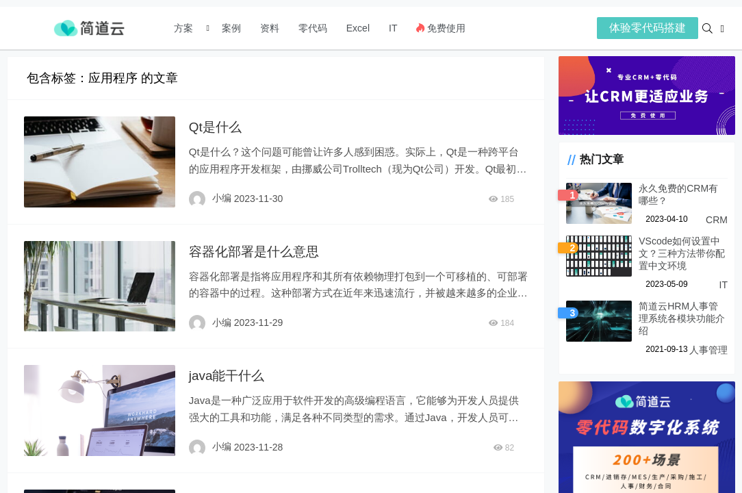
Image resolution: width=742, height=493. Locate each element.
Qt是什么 (214, 126)
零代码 (312, 28)
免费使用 (440, 28)
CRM (717, 223)
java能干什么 (226, 371)
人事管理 (708, 341)
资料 (269, 28)
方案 (185, 28)
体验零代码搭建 (647, 28)
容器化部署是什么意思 (254, 249)
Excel (358, 28)
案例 (230, 28)
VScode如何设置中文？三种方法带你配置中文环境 (678, 257)
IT (393, 28)
